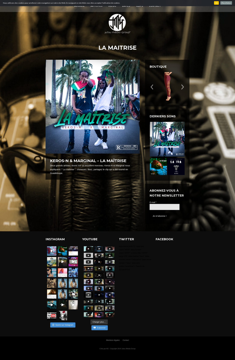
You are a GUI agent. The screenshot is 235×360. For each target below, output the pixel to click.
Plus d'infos (226, 3)
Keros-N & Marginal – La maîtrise (88, 160)
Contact (126, 340)
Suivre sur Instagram (62, 325)
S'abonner (100, 327)
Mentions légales (113, 340)
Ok (216, 3)
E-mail (153, 202)
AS (107, 349)
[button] (151, 87)
